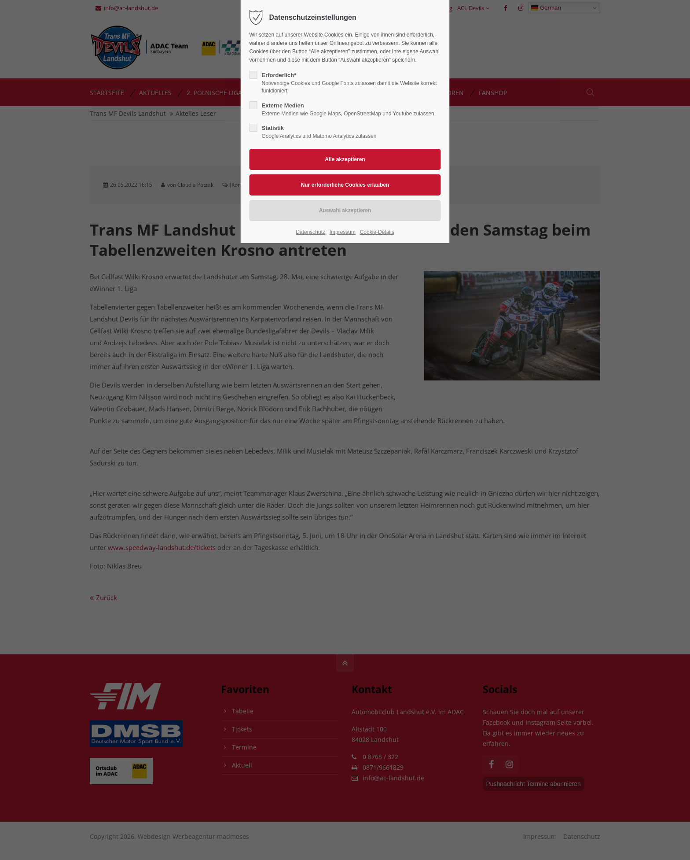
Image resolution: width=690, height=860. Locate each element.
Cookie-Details (377, 232)
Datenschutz (310, 232)
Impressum (343, 232)
